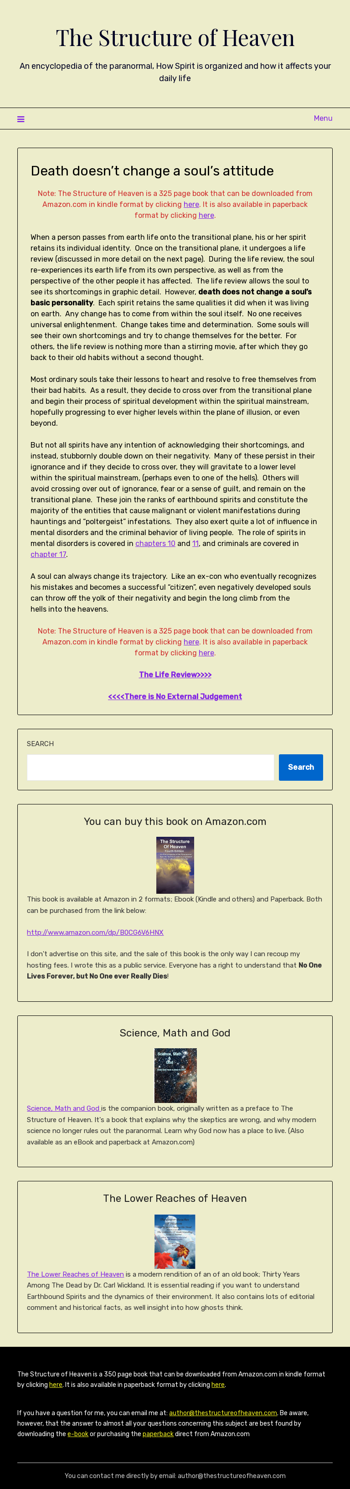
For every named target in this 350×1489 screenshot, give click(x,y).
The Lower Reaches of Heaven (75, 1274)
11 (195, 543)
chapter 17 (48, 554)
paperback (158, 1434)
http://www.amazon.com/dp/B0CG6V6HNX (95, 932)
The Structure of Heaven (175, 37)
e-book (77, 1434)
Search (40, 744)
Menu (323, 118)
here (191, 204)
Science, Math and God (64, 1108)
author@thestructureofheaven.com (223, 1413)
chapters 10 (155, 543)
